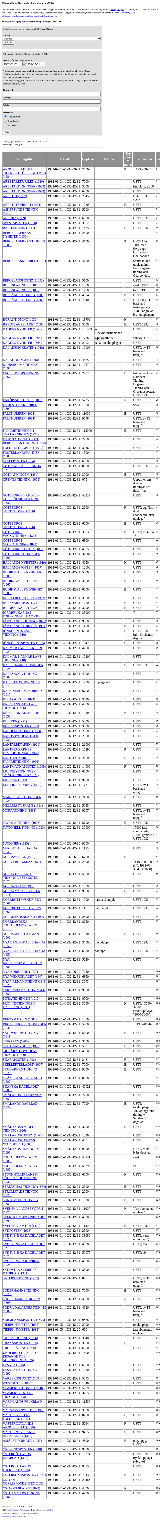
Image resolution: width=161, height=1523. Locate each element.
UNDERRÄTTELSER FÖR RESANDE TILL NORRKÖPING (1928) (21, 1356)
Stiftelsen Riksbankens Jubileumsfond (14, 1516)
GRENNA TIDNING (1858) (21, 479)
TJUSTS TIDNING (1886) (20, 1338)
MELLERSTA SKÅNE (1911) (23, 805)
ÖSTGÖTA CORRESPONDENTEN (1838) (24, 1481)
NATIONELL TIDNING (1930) (24, 827)
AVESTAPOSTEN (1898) (20, 223)
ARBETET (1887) (15, 196)
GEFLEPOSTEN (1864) (19, 461)
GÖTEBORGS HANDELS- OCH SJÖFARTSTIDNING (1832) (21, 499)
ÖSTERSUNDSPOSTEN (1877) (24, 1475)
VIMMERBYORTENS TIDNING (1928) (18, 1394)
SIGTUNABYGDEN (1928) (21, 1046)
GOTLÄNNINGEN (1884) (20, 474)
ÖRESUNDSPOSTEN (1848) (22, 1449)
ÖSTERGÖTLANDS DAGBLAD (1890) (17, 1455)
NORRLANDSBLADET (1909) (24, 916)
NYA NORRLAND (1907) (20, 971)
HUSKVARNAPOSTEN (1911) (24, 603)
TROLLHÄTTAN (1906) (19, 1348)
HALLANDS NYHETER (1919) (24, 562)
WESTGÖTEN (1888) (17, 1383)
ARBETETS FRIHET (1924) (22, 204)
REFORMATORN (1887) (20, 1019)
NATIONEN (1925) (16, 843)
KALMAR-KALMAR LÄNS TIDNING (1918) (22, 658)
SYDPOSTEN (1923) (17, 1230)
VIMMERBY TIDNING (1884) (23, 1388)
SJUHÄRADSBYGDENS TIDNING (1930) (20, 1052)
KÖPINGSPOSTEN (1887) (21, 726)
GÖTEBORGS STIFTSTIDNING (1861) (19, 509)
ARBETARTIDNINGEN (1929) (24, 186)
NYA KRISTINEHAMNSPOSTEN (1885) (22, 963)
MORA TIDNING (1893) (19, 810)
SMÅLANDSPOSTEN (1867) (23, 1135)
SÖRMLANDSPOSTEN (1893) (24, 1319)
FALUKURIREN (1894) (19, 413)
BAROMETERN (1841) (19, 228)
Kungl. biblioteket (13, 1510)
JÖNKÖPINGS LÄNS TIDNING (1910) (17, 632)
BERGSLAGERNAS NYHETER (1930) (17, 234)
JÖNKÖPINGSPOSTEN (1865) (24, 643)
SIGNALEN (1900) (16, 1041)
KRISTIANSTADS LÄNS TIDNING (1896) (20, 706)
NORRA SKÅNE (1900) (19, 886)
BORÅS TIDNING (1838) (20, 319)
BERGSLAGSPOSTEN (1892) (23, 280)
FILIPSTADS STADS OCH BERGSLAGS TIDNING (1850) (24, 441)
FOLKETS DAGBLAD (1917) (23, 447)
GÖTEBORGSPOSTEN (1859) (23, 549)
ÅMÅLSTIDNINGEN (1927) (22, 1440)
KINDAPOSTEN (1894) (19, 699)
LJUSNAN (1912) (15, 780)
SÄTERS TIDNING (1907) (21, 1278)
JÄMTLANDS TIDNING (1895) (24, 621)
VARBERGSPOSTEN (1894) (22, 1378)
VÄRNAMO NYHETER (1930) (24, 1410)
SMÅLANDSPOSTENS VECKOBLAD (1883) (19, 1142)
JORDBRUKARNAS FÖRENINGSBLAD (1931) (21, 614)
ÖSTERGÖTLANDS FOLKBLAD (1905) (17, 1468)
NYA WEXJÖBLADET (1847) (23, 976)
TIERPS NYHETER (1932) (21, 1324)
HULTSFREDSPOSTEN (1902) (24, 598)
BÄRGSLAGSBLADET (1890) (24, 324)
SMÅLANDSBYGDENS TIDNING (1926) (19, 1128)
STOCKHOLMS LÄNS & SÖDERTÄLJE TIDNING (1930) (20, 1178)
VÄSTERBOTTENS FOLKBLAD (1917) (16, 1416)
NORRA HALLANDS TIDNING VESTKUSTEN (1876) (20, 877)
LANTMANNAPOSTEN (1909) (24, 766)
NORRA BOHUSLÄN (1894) (22, 861)
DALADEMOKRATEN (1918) (23, 347)
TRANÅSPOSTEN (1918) (20, 1343)
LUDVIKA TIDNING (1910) (22, 785)
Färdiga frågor (117, 9)
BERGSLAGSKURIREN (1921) (24, 261)
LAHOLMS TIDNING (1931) (22, 731)
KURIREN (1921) (15, 721)
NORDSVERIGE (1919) (19, 857)
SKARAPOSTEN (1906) (19, 1059)
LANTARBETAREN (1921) (21, 744)
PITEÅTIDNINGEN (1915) (21, 998)
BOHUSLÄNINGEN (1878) (21, 285)
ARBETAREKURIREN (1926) (23, 181)
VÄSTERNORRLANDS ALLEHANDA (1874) (19, 1434)
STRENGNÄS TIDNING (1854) (24, 1186)
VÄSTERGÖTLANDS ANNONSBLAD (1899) (19, 1425)
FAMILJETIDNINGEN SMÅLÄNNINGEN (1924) (21, 432)
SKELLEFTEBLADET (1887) (23, 1064)
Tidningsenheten (25, 1510)
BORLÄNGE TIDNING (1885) (23, 295)
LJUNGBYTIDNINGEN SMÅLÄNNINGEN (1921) (21, 773)
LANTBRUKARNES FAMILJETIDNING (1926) (21, 751)
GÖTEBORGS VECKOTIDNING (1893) (20, 533)
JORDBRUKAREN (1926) (21, 607)
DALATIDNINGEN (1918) (21, 360)
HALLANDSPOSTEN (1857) (22, 567)
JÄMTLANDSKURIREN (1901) (24, 626)
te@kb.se (50, 1510)
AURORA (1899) (14, 218)
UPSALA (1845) (14, 1365)
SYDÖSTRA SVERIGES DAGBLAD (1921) (19, 1271)
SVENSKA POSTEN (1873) (21, 1225)
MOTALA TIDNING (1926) (21, 822)
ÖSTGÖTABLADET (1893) (21, 1488)
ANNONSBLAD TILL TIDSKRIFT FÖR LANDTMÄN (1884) (24, 173)
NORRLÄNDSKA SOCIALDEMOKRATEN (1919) (20, 925)
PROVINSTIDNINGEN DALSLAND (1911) (19, 1005)
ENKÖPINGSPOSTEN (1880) (23, 400)
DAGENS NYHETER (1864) (22, 329)
